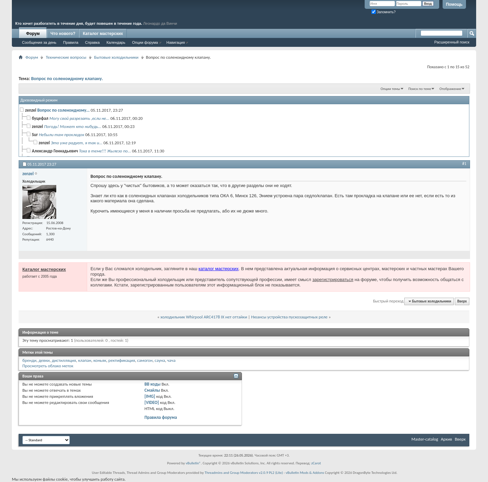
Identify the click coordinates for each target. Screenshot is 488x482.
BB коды (152, 384)
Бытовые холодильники (116, 57)
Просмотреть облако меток (47, 365)
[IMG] (149, 396)
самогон (145, 360)
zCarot (316, 463)
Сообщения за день (39, 42)
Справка (92, 42)
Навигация (175, 42)
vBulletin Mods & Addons (305, 472)
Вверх (462, 301)
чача (171, 360)
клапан (84, 360)
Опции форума (145, 42)
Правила (70, 42)
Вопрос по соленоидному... (63, 110)
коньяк (99, 360)
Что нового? (62, 33)
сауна (160, 360)
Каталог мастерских (103, 33)
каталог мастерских (219, 268)
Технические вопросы (66, 57)
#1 (464, 163)
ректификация (121, 360)
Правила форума (160, 417)
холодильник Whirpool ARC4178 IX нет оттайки (204, 316)
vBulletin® (193, 463)
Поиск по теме (419, 89)
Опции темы (390, 89)
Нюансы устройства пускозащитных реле (289, 316)
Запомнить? (383, 12)
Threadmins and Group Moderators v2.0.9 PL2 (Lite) (244, 472)
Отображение (450, 89)
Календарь (115, 42)
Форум (33, 33)
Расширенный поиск (451, 42)
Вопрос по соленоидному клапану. (67, 78)
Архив (446, 439)
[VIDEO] (151, 402)
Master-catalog (424, 439)
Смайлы (152, 390)
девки (44, 360)
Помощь (454, 4)
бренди (29, 360)
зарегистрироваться (332, 279)
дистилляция (64, 360)
